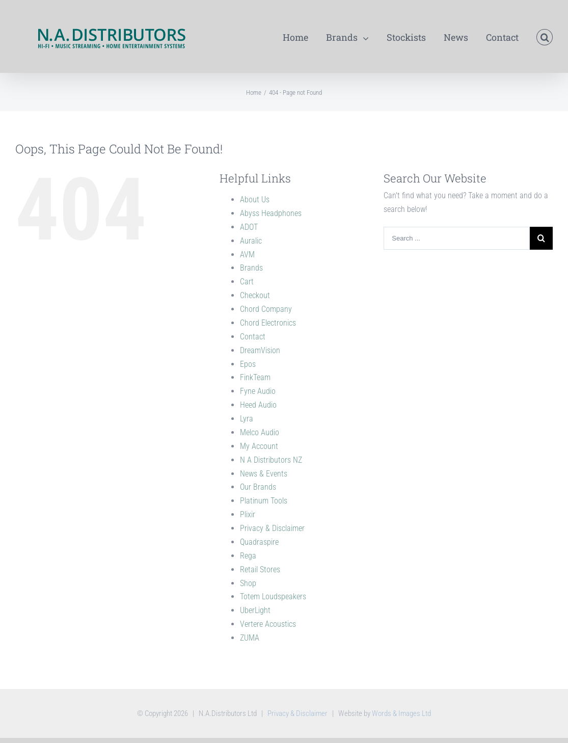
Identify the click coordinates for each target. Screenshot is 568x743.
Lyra (246, 418)
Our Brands (258, 487)
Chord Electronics (268, 323)
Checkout (255, 295)
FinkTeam (255, 377)
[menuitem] (304, 36)
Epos (248, 364)
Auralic (251, 241)
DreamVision (260, 350)
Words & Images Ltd (401, 713)
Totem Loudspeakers (273, 596)
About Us (254, 199)
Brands (251, 268)
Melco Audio (259, 432)
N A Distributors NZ (271, 460)
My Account (259, 446)
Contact (252, 336)
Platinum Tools (263, 501)
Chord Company (266, 309)
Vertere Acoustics (268, 624)
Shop (248, 583)
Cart (247, 281)
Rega (248, 556)
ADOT (249, 227)
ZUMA (249, 638)
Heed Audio (258, 405)
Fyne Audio (258, 391)
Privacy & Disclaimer (272, 528)
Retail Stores (260, 569)
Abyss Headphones (271, 213)
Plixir (247, 514)
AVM (247, 254)
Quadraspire (259, 542)
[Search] (544, 36)
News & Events (263, 474)
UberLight (255, 610)
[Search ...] (457, 238)
